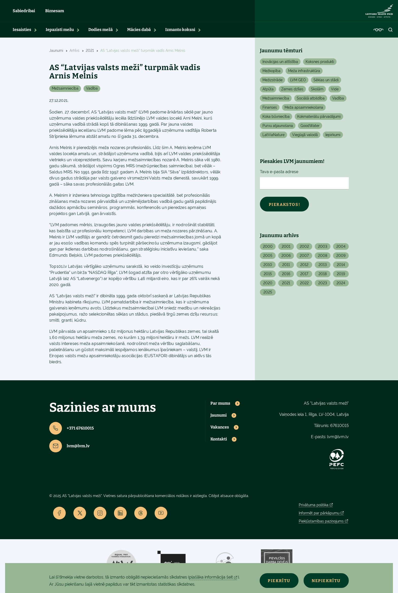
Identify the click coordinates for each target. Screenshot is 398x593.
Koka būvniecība (276, 119)
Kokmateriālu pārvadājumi (319, 119)
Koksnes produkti (320, 64)
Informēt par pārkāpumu (319, 515)
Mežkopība (271, 73)
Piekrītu (277, 580)
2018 (323, 276)
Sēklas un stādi (326, 82)
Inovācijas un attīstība (280, 64)
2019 (341, 276)
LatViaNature (273, 137)
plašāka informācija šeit (211, 577)
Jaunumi (218, 418)
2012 (304, 267)
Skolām (317, 91)
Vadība (92, 91)
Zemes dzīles (292, 91)
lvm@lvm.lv (69, 448)
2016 (286, 276)
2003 (322, 249)
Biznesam (54, 12)
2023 (322, 285)
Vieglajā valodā (305, 137)
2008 (322, 258)
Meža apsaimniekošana (304, 110)
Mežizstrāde (272, 82)
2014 (341, 267)
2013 (323, 267)
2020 (267, 285)
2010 (267, 267)
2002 (304, 249)
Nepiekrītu (325, 580)
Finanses (269, 110)
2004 (340, 249)
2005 (267, 258)
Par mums (220, 406)
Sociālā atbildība (311, 100)
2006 (286, 258)
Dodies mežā (100, 31)
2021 (286, 285)
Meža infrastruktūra (304, 73)
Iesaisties (22, 31)
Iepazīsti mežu (60, 31)
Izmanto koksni (180, 31)
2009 (340, 258)
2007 (304, 258)
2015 (268, 276)
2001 (286, 249)
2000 (268, 249)
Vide (335, 91)
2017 (304, 276)
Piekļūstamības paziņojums (321, 523)
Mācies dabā (139, 31)
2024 (341, 285)
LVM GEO (298, 82)
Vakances (219, 429)
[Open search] (390, 32)
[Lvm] (379, 12)
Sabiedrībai (24, 12)
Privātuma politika (313, 507)
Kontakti (218, 441)
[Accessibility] (378, 32)
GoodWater (310, 128)
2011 (286, 267)
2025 (267, 294)
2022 (304, 285)
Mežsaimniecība (65, 91)
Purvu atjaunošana (277, 128)
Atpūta (268, 91)
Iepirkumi (332, 137)
